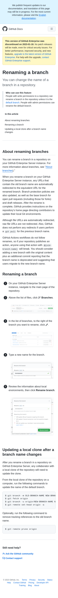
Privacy (32, 580)
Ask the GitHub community (17, 553)
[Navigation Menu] (52, 28)
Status (49, 580)
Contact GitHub (19, 583)
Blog (30, 585)
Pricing (31, 583)
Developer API (43, 583)
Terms (24, 580)
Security (41, 580)
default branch (12, 102)
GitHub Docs (16, 29)
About (36, 585)
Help (9, 583)
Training (22, 585)
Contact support (12, 558)
